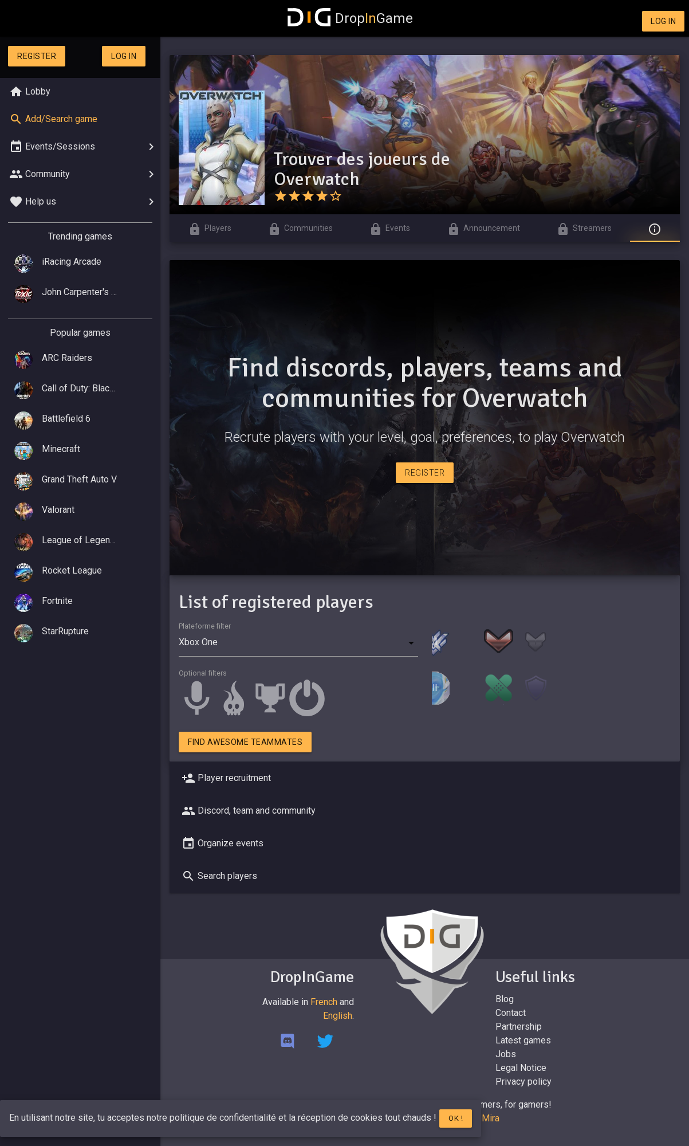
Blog (504, 999)
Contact (510, 1012)
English (337, 1015)
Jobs (505, 1054)
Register (36, 56)
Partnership (518, 1026)
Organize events (221, 843)
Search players (218, 876)
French (323, 1001)
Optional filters (203, 673)
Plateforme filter (205, 626)
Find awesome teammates (245, 742)
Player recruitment (225, 778)
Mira (490, 1118)
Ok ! (455, 1118)
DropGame (351, 18)
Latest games (523, 1040)
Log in (663, 21)
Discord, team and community (247, 811)
